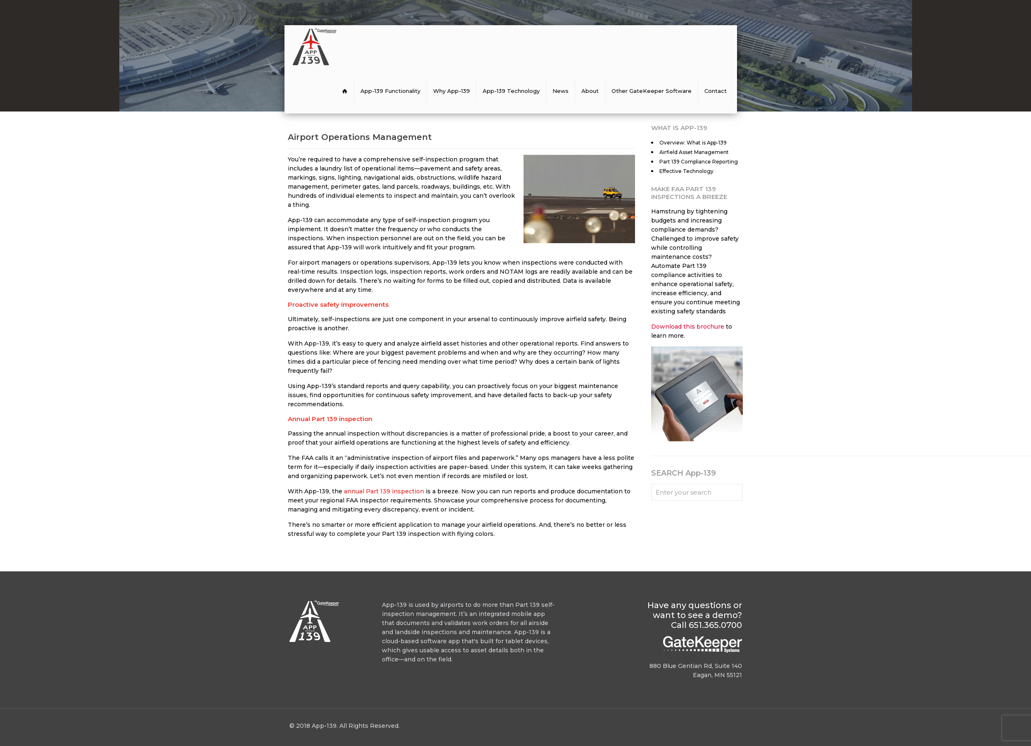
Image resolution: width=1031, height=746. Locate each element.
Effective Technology (686, 171)
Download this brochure (687, 326)
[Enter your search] (696, 492)
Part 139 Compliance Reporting (698, 162)
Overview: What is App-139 (693, 143)
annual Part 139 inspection (384, 491)
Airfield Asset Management (694, 152)
